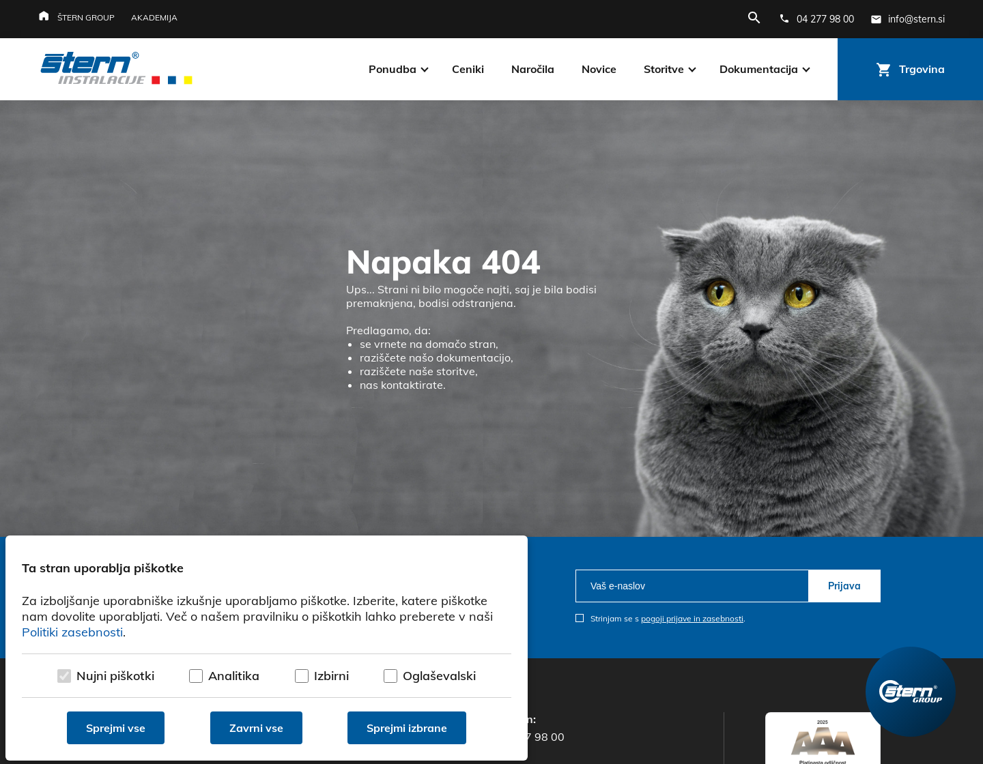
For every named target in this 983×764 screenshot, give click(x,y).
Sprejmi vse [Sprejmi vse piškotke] (115, 728)
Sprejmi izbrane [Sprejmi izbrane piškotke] (407, 728)
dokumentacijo (473, 357)
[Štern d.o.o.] (116, 69)
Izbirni (331, 676)
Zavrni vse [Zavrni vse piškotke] (256, 728)
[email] (691, 586)
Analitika (233, 676)
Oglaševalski (439, 676)
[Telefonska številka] (816, 19)
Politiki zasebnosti (72, 632)
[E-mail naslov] (907, 19)
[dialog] (266, 648)
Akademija (154, 17)
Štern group (86, 17)
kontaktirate (412, 385)
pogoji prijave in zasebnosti (692, 618)
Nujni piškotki (115, 676)
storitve (455, 371)
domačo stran (460, 344)
